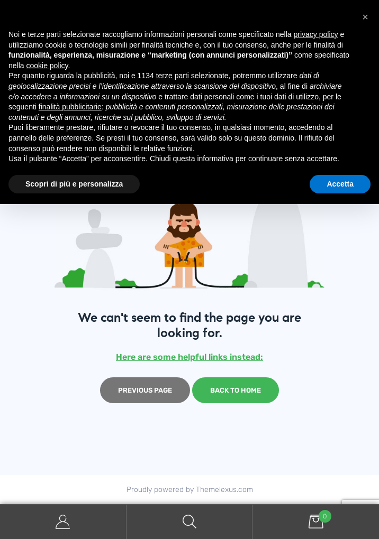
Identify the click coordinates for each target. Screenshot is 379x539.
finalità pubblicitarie (70, 107)
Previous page (145, 390)
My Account (63, 522)
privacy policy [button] (316, 34)
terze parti (172, 75)
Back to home (235, 390)
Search (190, 522)
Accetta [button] (340, 184)
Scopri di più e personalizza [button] (74, 184)
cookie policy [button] (47, 65)
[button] (365, 16)
